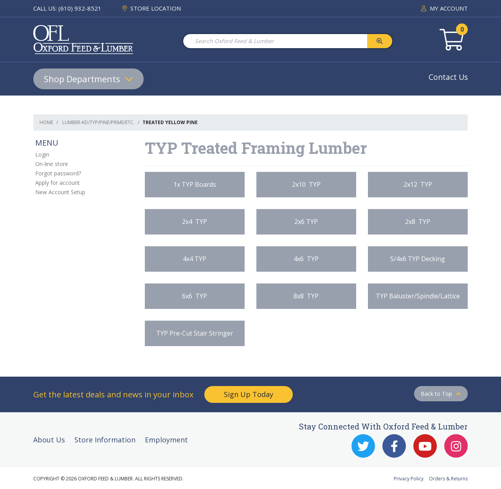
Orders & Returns (448, 478)
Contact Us (448, 77)
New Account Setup (60, 192)
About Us (49, 439)
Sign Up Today (248, 394)
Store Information (104, 439)
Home (46, 122)
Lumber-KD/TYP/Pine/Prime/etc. (98, 122)
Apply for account (57, 182)
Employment (166, 439)
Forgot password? (58, 173)
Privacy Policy (409, 478)
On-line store (51, 164)
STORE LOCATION (152, 8)
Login (42, 154)
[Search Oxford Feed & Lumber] (275, 41)
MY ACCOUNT (444, 8)
